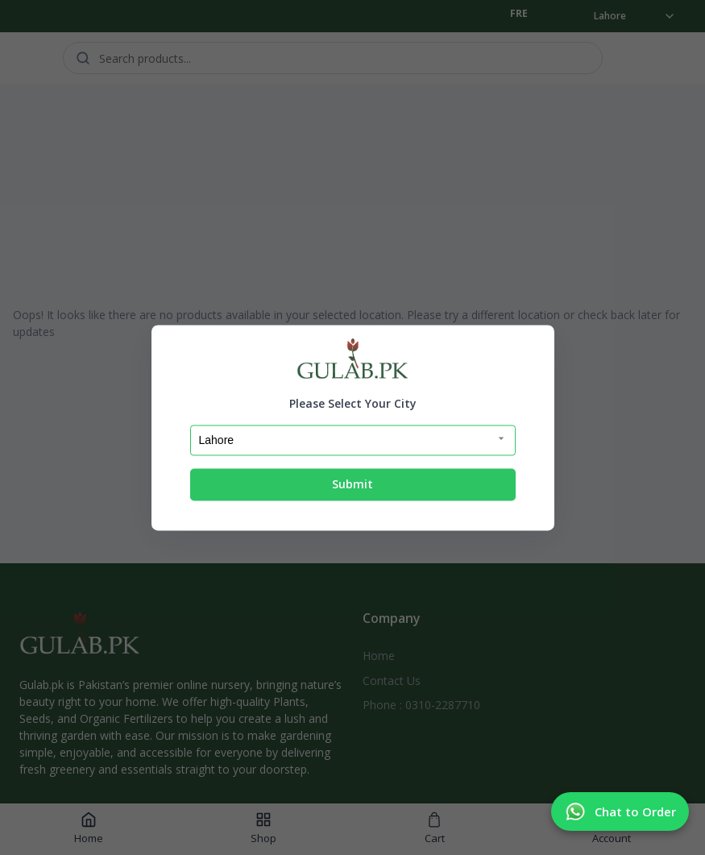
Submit (352, 484)
